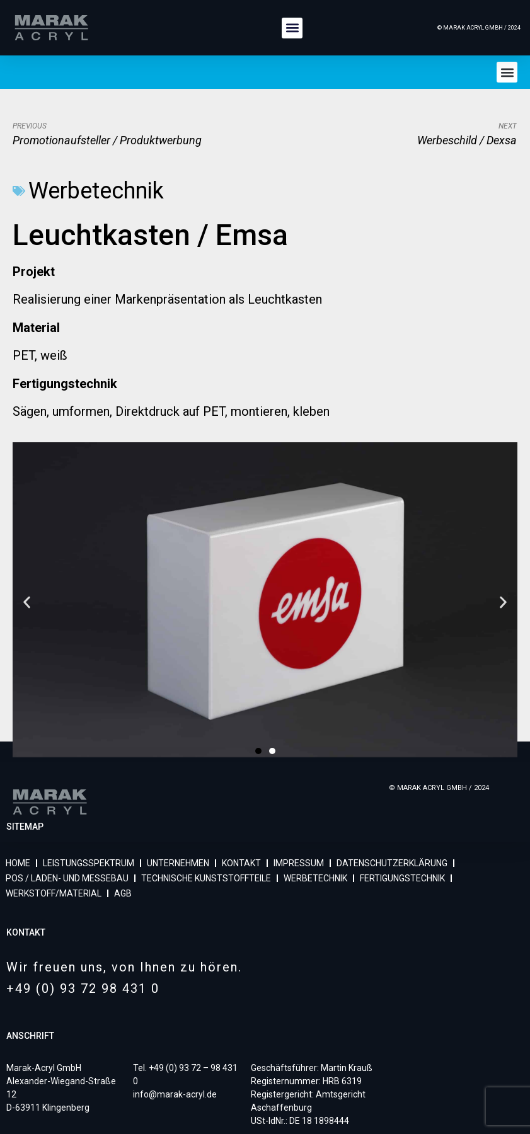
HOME (18, 863)
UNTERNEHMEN (178, 863)
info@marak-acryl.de (175, 1094)
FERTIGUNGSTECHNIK (402, 878)
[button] (292, 28)
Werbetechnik (96, 191)
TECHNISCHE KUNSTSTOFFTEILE (206, 878)
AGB (123, 893)
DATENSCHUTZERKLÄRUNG (392, 863)
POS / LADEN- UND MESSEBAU (67, 878)
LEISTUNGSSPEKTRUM (88, 863)
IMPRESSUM (299, 863)
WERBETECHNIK (315, 878)
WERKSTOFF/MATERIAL (53, 893)
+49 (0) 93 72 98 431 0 (82, 988)
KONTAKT (241, 863)
